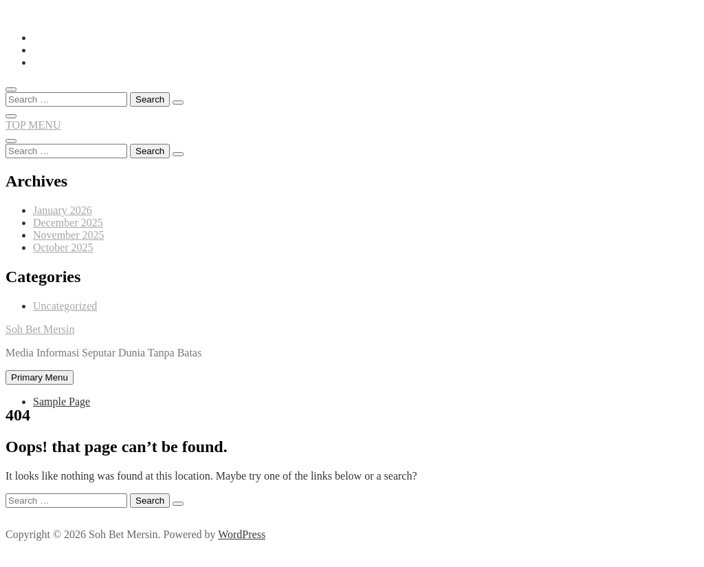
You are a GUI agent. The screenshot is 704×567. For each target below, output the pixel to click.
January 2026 (62, 210)
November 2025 (68, 235)
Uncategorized (65, 306)
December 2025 (68, 222)
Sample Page (61, 401)
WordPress (241, 534)
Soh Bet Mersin (40, 329)
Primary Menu (39, 377)
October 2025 (63, 247)
